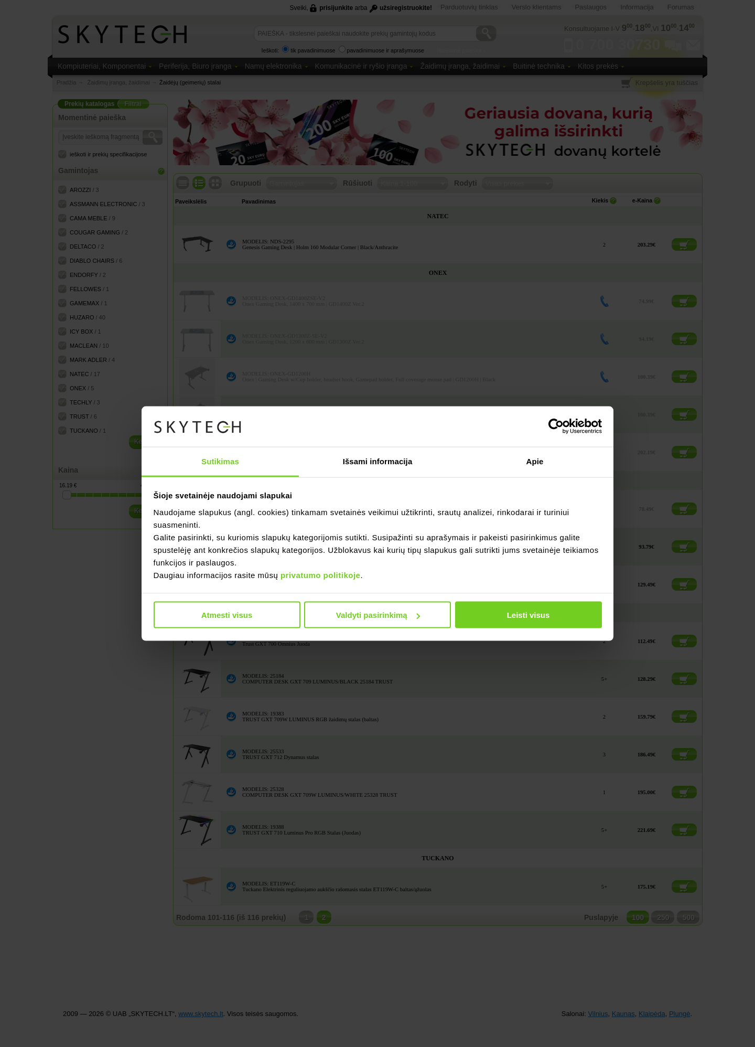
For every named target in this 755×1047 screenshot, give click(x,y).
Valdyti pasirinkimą (378, 615)
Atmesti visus (227, 615)
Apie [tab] (535, 460)
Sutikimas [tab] (220, 460)
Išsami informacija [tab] (378, 460)
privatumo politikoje (321, 574)
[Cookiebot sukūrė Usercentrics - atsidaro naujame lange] (556, 426)
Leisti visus (528, 615)
